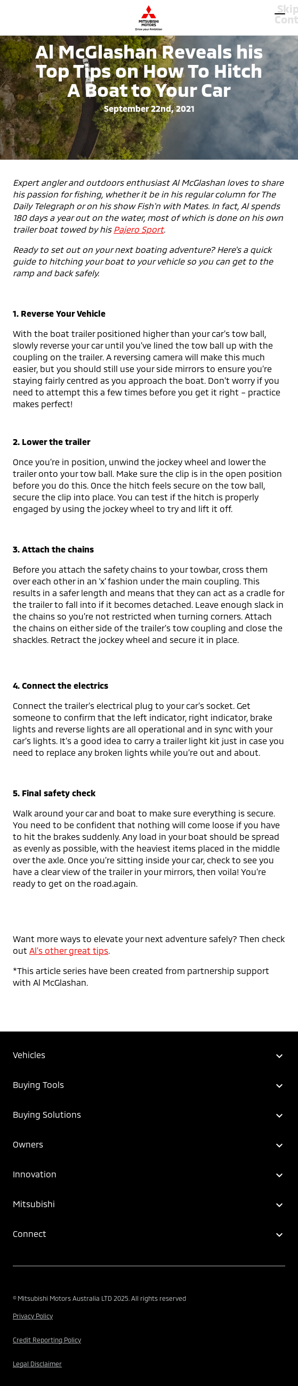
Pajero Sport (139, 229)
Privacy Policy (33, 1315)
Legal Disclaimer (37, 1363)
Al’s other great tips (68, 950)
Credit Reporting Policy (47, 1339)
